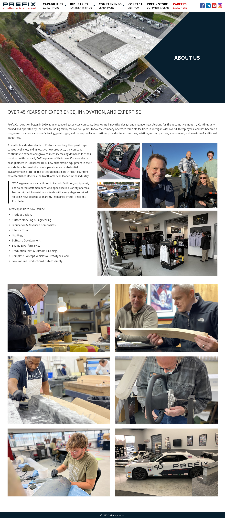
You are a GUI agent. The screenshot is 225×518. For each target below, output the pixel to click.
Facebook (202, 5)
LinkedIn (208, 5)
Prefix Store (157, 5)
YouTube (214, 5)
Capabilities (52, 5)
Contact (134, 5)
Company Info (109, 5)
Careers (179, 5)
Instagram (220, 5)
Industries (80, 5)
